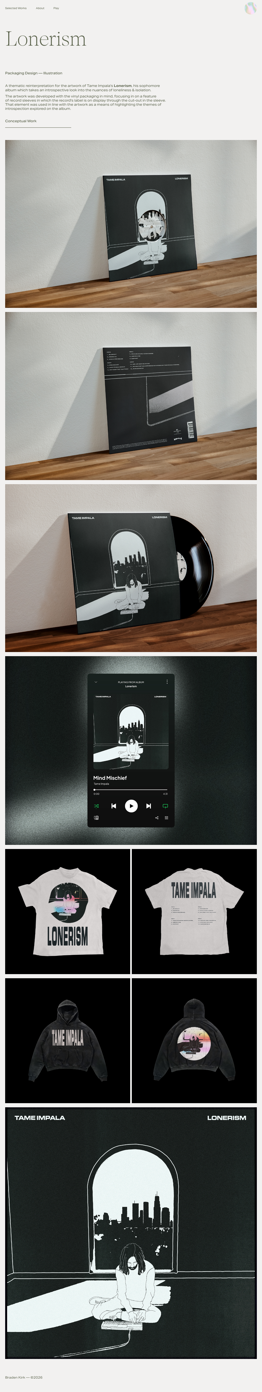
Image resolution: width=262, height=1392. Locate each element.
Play (56, 8)
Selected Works (16, 8)
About (40, 8)
